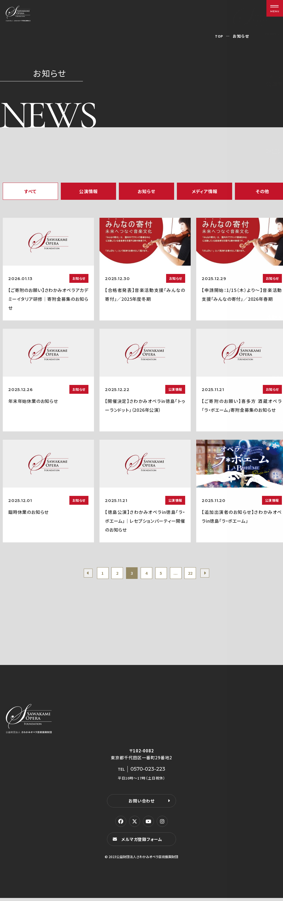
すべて (30, 191)
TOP (218, 36)
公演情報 (88, 191)
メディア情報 (205, 191)
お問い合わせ (141, 803)
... (180, 574)
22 (197, 574)
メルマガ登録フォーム (143, 842)
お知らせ (146, 191)
